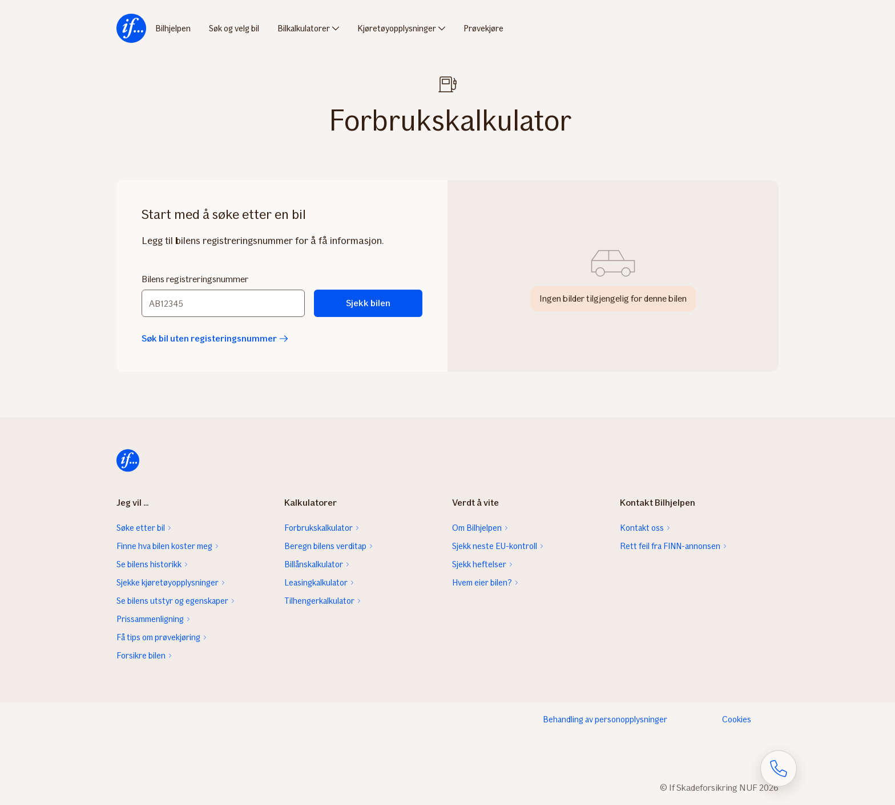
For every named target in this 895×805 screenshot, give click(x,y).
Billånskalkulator (313, 564)
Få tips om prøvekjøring (158, 637)
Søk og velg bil (234, 28)
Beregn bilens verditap (325, 546)
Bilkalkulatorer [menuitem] (303, 28)
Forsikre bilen (141, 655)
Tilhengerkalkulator (319, 601)
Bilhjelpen (173, 28)
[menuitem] (131, 28)
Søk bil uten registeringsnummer (215, 338)
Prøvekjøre (483, 28)
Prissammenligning (150, 619)
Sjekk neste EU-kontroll (494, 546)
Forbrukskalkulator (318, 528)
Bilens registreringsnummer (195, 279)
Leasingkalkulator (316, 583)
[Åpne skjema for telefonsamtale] (778, 768)
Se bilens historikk (149, 564)
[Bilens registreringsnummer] (223, 303)
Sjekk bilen (368, 303)
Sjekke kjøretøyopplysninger (167, 583)
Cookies (736, 719)
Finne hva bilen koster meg (164, 546)
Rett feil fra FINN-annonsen (670, 546)
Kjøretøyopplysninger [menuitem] (396, 28)
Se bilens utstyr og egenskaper (172, 601)
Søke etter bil (140, 528)
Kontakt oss (642, 528)
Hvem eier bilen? (482, 583)
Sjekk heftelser (479, 564)
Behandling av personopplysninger (605, 719)
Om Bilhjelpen (477, 528)
